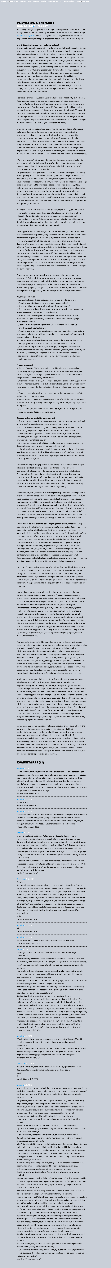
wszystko (5, 1)
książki (43, 1)
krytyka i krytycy (55, 1)
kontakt (85, 1)
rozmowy (14, 1)
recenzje (23, 1)
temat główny (69, 1)
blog (79, 1)
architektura (33, 1)
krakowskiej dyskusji (26, 35)
